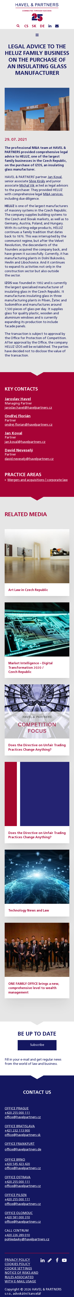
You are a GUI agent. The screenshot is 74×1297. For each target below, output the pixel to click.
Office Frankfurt (20, 1144)
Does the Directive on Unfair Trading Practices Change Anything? (37, 747)
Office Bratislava (20, 1126)
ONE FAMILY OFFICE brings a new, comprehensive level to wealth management (33, 988)
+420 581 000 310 (17, 1217)
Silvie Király (37, 181)
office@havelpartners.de (23, 1149)
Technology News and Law (28, 910)
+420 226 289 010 (17, 1235)
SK (34, 26)
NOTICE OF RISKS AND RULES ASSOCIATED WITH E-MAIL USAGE (21, 1277)
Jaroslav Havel (18, 399)
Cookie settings (18, 1268)
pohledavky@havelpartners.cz (27, 1239)
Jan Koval (55, 177)
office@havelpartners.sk (23, 1135)
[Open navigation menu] (37, 35)
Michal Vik (27, 185)
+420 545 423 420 (17, 1164)
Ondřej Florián (17, 416)
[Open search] (18, 25)
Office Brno (15, 1159)
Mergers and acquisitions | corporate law (37, 480)
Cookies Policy (17, 1264)
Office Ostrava (17, 1177)
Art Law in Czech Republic (28, 590)
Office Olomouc (19, 1213)
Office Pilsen (16, 1195)
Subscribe (37, 1045)
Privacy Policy (17, 1260)
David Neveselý (19, 450)
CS (26, 26)
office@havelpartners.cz (23, 1117)
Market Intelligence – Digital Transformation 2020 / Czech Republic (30, 668)
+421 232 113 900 (17, 1130)
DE (42, 26)
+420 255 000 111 (17, 1113)
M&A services (53, 194)
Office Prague (17, 1108)
